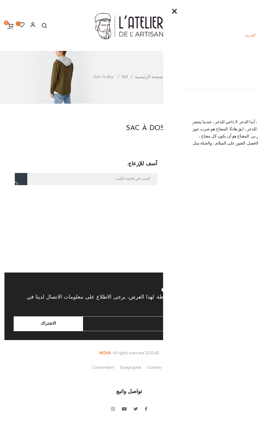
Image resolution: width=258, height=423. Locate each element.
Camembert (103, 368)
